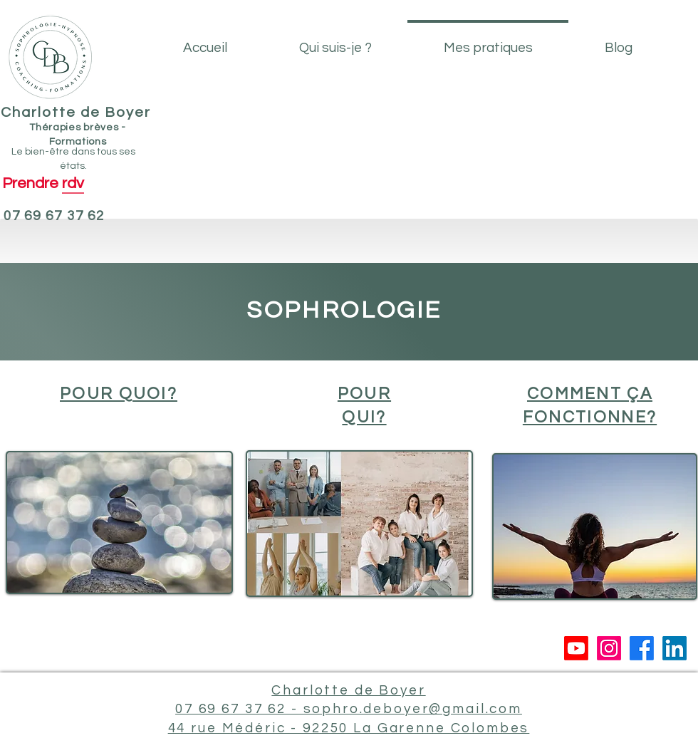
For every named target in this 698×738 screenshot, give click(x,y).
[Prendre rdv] (42, 184)
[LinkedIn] (674, 648)
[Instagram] (609, 648)
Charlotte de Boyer (76, 112)
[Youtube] (576, 648)
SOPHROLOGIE (344, 310)
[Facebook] (642, 648)
